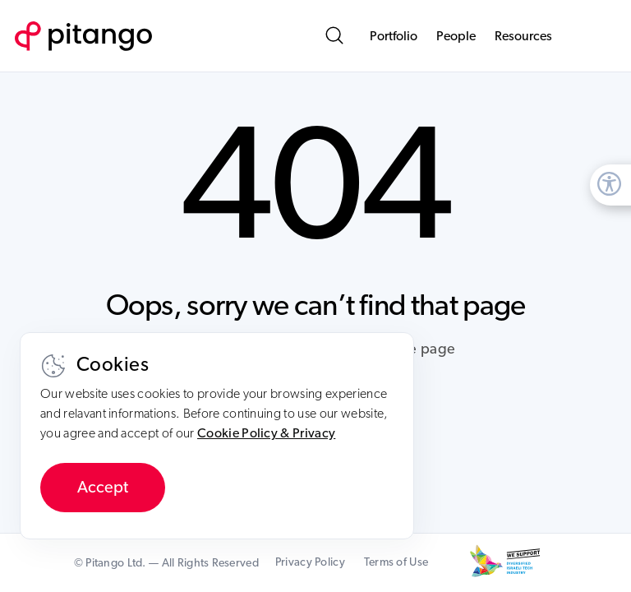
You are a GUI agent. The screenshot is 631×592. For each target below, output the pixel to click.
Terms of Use (396, 562)
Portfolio (393, 36)
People (456, 36)
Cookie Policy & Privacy (266, 433)
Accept (102, 487)
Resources (523, 36)
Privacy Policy (310, 562)
